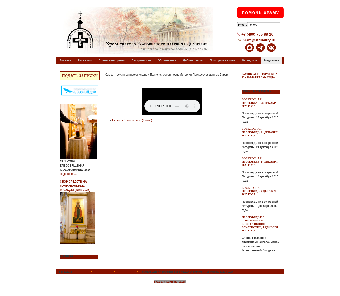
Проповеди (126, 271)
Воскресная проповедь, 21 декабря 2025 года (260, 132)
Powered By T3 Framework (170, 287)
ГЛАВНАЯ (82, 271)
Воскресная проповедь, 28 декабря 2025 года (260, 103)
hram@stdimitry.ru (258, 40)
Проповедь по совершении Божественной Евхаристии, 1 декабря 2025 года (260, 224)
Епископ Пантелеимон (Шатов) (132, 120)
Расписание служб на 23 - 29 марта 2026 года (260, 75)
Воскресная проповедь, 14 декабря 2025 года (260, 162)
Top (276, 271)
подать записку (79, 75)
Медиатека (103, 271)
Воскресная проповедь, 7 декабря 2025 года (259, 191)
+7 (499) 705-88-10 (257, 34)
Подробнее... (68, 174)
